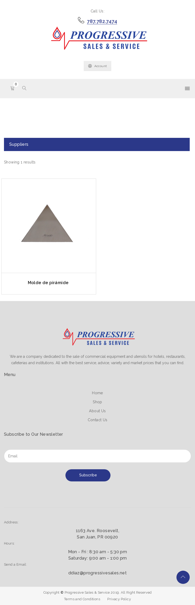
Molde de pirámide (48, 282)
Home (97, 393)
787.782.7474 (102, 21)
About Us (97, 411)
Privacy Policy (119, 599)
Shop (97, 402)
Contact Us (98, 420)
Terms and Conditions (82, 599)
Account (97, 66)
